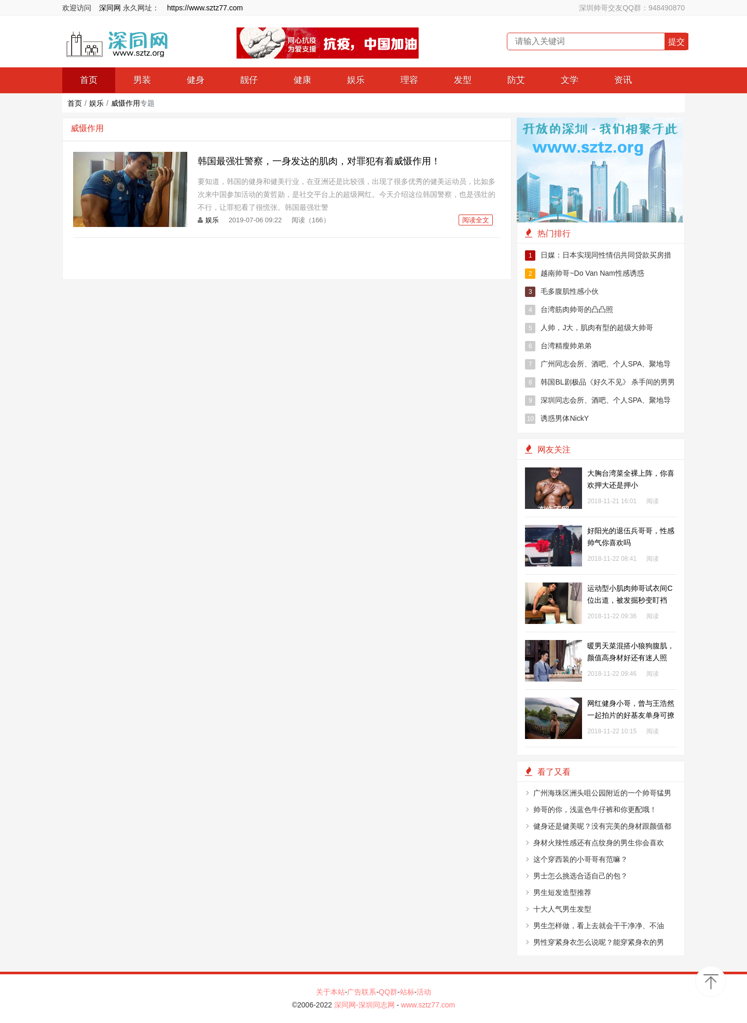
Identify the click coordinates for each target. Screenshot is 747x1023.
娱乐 (356, 80)
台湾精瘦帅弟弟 (558, 346)
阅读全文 (475, 220)
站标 (407, 992)
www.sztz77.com (428, 1005)
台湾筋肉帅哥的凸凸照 (569, 310)
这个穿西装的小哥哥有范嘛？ (580, 859)
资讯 (623, 80)
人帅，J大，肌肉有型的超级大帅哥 (589, 328)
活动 (424, 992)
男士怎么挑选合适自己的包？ (580, 876)
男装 (142, 80)
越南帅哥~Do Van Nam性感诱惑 (584, 273)
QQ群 (388, 992)
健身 (195, 80)
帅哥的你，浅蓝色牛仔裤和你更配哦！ (595, 809)
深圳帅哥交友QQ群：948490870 (632, 8)
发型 (463, 80)
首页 (89, 80)
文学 (569, 80)
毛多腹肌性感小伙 (562, 292)
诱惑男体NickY (557, 419)
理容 (409, 80)
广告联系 (361, 992)
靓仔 (249, 80)
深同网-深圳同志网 (365, 1005)
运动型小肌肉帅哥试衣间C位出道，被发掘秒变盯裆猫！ (629, 600)
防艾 (516, 80)
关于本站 (330, 992)
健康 (302, 80)
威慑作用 (125, 103)
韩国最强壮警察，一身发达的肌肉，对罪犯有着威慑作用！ (319, 161)
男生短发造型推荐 (562, 892)
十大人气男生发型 (562, 909)
